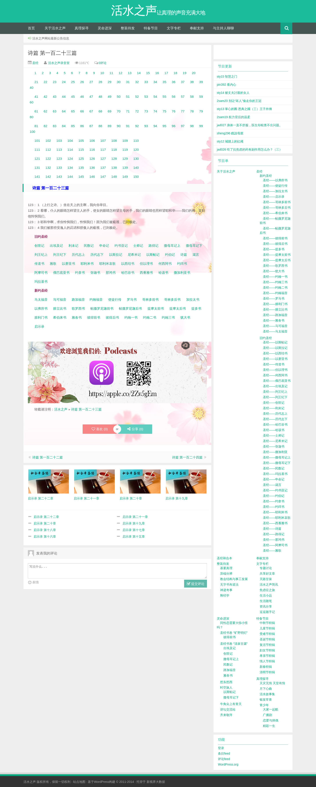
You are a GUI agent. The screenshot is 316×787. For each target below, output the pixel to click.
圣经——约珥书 (273, 506)
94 (155, 126)
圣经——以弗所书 (275, 180)
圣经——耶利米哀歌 (277, 517)
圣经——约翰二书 (275, 287)
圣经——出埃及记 (275, 386)
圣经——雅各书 (273, 320)
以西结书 (127, 263)
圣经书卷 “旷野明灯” (234, 632)
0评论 (102, 63)
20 (194, 73)
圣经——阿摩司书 (275, 545)
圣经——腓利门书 (275, 304)
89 (109, 126)
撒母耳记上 (172, 245)
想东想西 (226, 682)
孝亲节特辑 (267, 655)
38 (192, 82)
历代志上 (78, 254)
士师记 (137, 245)
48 (100, 96)
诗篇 (183, 254)
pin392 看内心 (226, 84)
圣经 (34, 63)
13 (129, 73)
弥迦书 (95, 272)
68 (100, 111)
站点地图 (79, 781)
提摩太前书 (155, 308)
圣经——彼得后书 (275, 243)
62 (45, 111)
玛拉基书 (41, 281)
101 (37, 140)
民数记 (89, 245)
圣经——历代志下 (275, 419)
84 (64, 126)
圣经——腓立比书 (275, 309)
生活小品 (266, 595)
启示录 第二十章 (45, 523)
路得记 (154, 245)
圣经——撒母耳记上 (277, 457)
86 (82, 126)
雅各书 (77, 317)
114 (70, 149)
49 (109, 96)
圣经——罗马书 (273, 298)
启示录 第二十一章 (135, 517)
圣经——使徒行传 (275, 185)
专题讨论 (266, 568)
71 (128, 111)
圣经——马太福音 (275, 331)
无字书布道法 (229, 584)
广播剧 (267, 715)
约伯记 (170, 254)
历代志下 (97, 254)
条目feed (224, 753)
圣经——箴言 (272, 485)
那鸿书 (111, 272)
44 (64, 96)
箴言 (195, 254)
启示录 (39, 326)
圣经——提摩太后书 (277, 260)
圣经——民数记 (273, 468)
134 (70, 167)
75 (164, 111)
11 (111, 73)
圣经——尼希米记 (275, 441)
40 (31, 87)
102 (48, 140)
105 (81, 140)
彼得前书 (93, 317)
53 (146, 96)
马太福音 (41, 299)
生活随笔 (266, 601)
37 (183, 82)
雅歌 (53, 263)
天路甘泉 (266, 579)
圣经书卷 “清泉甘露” (234, 643)
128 (114, 158)
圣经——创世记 (273, 402)
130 (136, 158)
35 (164, 82)
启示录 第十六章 (45, 536)
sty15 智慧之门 (227, 76)
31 (128, 82)
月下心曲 (266, 688)
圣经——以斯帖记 (275, 342)
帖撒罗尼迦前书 (102, 308)
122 (48, 158)
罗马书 (132, 299)
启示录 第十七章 (133, 530)
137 (103, 167)
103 (59, 140)
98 (192, 126)
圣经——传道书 (273, 364)
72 (137, 111)
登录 (221, 748)
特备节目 (151, 28)
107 (103, 140)
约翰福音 (96, 299)
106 (92, 140)
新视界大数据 (156, 781)
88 (100, 126)
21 (36, 82)
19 (185, 73)
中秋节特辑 (267, 623)
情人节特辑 (267, 661)
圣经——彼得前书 (275, 238)
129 (125, 158)
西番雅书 (146, 272)
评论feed (224, 759)
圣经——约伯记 (273, 495)
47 (91, 96)
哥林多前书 (150, 299)
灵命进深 (105, 28)
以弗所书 (41, 308)
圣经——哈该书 (273, 430)
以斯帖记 (153, 254)
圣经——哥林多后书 (277, 207)
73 (146, 111)
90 (118, 126)
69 (109, 111)
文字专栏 (174, 28)
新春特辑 (266, 666)
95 (164, 126)
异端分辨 (226, 573)
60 (31, 102)
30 (118, 82)
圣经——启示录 (273, 196)
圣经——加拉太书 (275, 191)
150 (136, 176)
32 (137, 82)
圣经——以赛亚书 (275, 359)
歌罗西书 (78, 308)
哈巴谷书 (127, 272)
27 (91, 82)
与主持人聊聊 (223, 28)
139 (125, 167)
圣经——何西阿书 (275, 375)
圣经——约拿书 (273, 501)
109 (125, 140)
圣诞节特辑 (267, 639)
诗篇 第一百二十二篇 (47, 457)
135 (81, 167)
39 (201, 82)
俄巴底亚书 (61, 272)
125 (81, 158)
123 (59, 158)
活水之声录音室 (59, 63)
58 (192, 96)
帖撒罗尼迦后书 (130, 308)
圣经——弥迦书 (273, 446)
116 (92, 149)
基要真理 (226, 568)
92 (137, 126)
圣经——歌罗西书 (275, 265)
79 (201, 111)
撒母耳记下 (194, 245)
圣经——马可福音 (275, 326)
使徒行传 (114, 299)
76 (174, 111)
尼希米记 (134, 254)
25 (73, 82)
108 (114, 140)
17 (166, 73)
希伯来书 (59, 317)
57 (183, 96)
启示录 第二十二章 (46, 517)
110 (136, 140)
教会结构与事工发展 (234, 579)
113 (59, 149)
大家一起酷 (270, 709)
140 (136, 167)
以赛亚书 (68, 263)
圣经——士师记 (273, 435)
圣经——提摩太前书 (277, 254)
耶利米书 (87, 263)
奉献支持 (197, 28)
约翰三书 (168, 317)
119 (125, 149)
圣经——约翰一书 (275, 276)
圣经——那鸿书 (273, 539)
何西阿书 (165, 263)
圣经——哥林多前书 (277, 202)
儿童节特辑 (267, 628)
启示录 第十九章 (133, 523)
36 (174, 82)
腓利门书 (41, 317)
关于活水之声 (55, 28)
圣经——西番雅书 (275, 523)
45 (73, 96)
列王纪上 (41, 254)
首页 (31, 28)
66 (82, 111)
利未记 (73, 245)
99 (201, 126)
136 (92, 167)
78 (192, 111)
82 (45, 126)
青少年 (264, 705)
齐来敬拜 (226, 715)
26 (82, 82)
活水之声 (60, 409)
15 (148, 73)
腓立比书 (59, 308)
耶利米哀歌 (107, 263)
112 (48, 149)
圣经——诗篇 (272, 528)
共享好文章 (267, 573)
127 (103, 158)
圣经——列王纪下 (275, 397)
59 (201, 96)
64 (64, 111)
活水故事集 (267, 694)
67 (91, 111)
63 (54, 111)
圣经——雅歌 (272, 550)
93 (146, 126)
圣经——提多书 (273, 249)
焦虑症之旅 (267, 590)
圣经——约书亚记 (275, 490)
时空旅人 (226, 687)
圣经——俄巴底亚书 (277, 380)
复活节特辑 (267, 645)
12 (120, 73)
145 (81, 176)
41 (36, 96)
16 (157, 73)
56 (174, 96)
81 (36, 126)
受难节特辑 (267, 634)
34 (155, 82)
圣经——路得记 (273, 534)
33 (146, 82)
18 (175, 73)
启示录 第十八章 (45, 530)
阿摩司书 (41, 272)
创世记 (39, 245)
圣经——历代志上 (275, 413)
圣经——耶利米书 (275, 512)
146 (92, 176)
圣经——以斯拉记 (275, 348)
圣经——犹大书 (273, 271)
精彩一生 (269, 726)
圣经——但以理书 (275, 369)
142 (48, 176)
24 (64, 82)
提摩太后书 (177, 308)
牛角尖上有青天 (231, 704)
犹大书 (185, 317)
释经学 (224, 595)
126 (92, 158)
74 (155, 111)
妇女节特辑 (267, 650)
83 (54, 126)
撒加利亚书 (182, 272)
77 (183, 111)
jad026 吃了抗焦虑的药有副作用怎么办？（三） (249, 149)
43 (54, 96)
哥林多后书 (172, 299)
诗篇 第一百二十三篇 (52, 53)
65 (73, 111)
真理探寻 (82, 28)
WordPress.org (228, 764)
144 (70, 176)
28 (100, 82)
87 (91, 126)
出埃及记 (56, 245)
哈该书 (163, 272)
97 (183, 126)
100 (32, 131)
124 (70, 158)
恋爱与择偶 (270, 720)
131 (37, 167)
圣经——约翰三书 (275, 282)
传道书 (39, 263)
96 (174, 126)
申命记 (104, 245)
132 (48, 167)
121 (37, 158)
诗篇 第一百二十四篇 (187, 457)
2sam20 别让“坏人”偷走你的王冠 (239, 101)
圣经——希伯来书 (275, 213)
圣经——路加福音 (275, 315)
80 (31, 117)
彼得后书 (112, 317)
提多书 (196, 308)
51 (128, 96)
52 (137, 96)
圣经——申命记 (273, 479)
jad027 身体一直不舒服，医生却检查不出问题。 (249, 125)
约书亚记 (121, 245)
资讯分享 (266, 606)
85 (73, 126)
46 (82, 96)
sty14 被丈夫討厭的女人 (233, 92)
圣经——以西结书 (275, 353)
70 (118, 111)
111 (37, 149)
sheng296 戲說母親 (230, 133)
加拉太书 (192, 299)
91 (128, 126)
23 (54, 82)
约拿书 (80, 272)
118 (114, 149)
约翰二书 (149, 317)
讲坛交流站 (227, 709)
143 (59, 176)
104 (70, 140)
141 (37, 176)
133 (59, 167)
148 (114, 176)
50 (118, 96)
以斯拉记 (115, 254)
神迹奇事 (226, 590)
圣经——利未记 (273, 408)
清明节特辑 (267, 672)
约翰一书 (131, 317)
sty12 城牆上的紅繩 (230, 141)
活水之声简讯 (269, 584)
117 (103, 149)
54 (155, 96)
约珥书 (182, 263)
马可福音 (59, 299)
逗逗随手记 (267, 612)
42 (45, 96)
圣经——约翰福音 (275, 293)
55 (164, 96)
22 (45, 82)
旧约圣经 (266, 338)
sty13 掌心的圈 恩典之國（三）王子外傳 (244, 109)
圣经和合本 (224, 558)
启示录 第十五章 (133, 536)
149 (125, 176)
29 (109, 82)
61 (36, 111)
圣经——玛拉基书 (275, 474)
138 (114, 167)
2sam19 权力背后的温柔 (233, 117)
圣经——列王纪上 (275, 391)
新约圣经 (266, 176)
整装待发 (128, 28)
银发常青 (266, 699)
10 (102, 73)
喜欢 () (100, 429)
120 (136, 149)
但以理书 (146, 263)
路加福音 (78, 299)
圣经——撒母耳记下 (277, 463)
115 (81, 149)
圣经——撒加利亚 (275, 452)
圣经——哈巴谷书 (275, 424)
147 (103, 176)
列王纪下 (59, 254)
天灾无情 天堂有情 (272, 683)
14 (139, 73)
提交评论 (195, 584)
